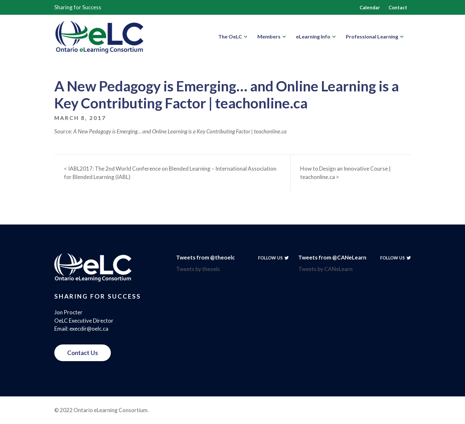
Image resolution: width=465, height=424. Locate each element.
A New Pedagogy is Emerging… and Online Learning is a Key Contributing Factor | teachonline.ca (180, 131)
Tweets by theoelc (198, 269)
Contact (398, 7)
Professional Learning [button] (372, 36)
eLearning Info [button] (313, 36)
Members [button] (269, 36)
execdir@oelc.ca (88, 328)
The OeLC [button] (230, 36)
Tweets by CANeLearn (325, 269)
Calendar (370, 7)
